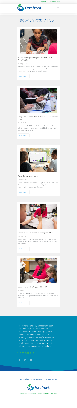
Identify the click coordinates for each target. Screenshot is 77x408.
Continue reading (23, 76)
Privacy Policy (32, 393)
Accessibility (23, 393)
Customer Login (54, 2)
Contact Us (25, 353)
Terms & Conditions (43, 393)
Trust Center (53, 393)
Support (43, 2)
